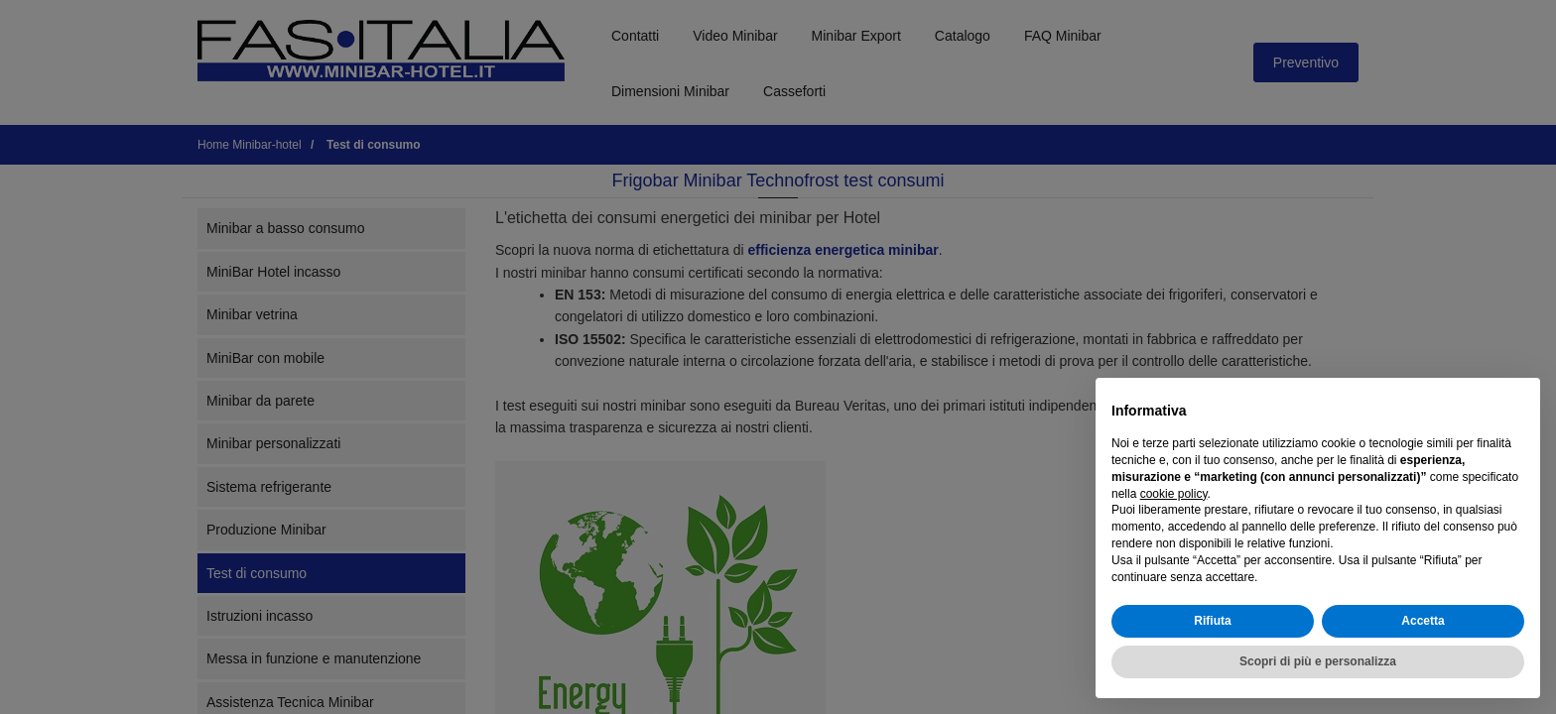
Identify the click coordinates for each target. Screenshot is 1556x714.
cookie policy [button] (1174, 494)
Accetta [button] (1422, 621)
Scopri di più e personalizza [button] (1317, 661)
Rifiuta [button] (1212, 621)
